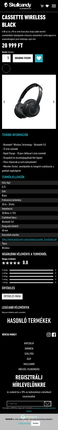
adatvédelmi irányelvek (39, 408)
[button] (4, 102)
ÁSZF (29, 359)
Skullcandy (29, 364)
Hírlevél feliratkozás (29, 369)
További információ (24, 423)
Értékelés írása (12, 296)
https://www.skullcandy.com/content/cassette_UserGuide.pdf (29, 239)
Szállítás (29, 353)
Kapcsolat (29, 343)
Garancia (29, 348)
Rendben (35, 423)
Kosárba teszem (23, 58)
